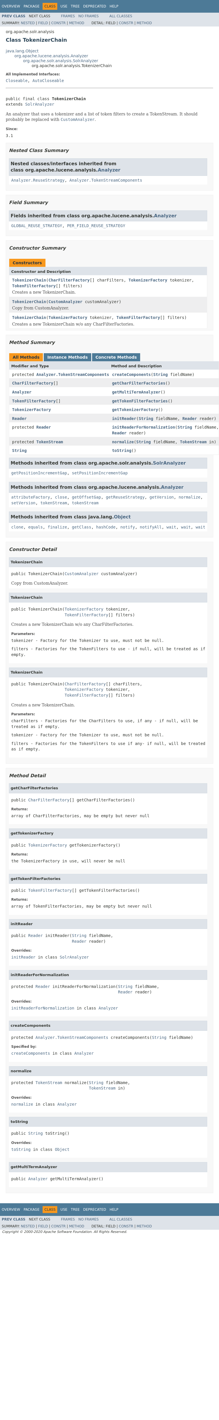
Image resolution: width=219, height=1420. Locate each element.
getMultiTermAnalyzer (136, 392)
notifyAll (151, 527)
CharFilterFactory (68, 280)
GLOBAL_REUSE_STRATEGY (36, 225)
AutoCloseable (48, 80)
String (160, 374)
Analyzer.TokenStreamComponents (105, 180)
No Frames (88, 16)
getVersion (161, 497)
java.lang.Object (22, 51)
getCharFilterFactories (138, 383)
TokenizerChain (29, 280)
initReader (124, 418)
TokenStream (49, 442)
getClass (81, 527)
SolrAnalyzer (39, 104)
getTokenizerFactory (135, 409)
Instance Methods (67, 357)
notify (127, 527)
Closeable (17, 80)
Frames (68, 16)
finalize (57, 527)
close (61, 497)
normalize (123, 442)
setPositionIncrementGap (100, 473)
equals (35, 527)
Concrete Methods (116, 357)
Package (31, 6)
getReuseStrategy (125, 497)
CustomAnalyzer (65, 301)
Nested (28, 23)
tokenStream (53, 503)
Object (122, 517)
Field (43, 23)
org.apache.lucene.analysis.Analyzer (51, 56)
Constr (58, 23)
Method (76, 23)
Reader (19, 418)
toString (121, 450)
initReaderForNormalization (143, 427)
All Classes (120, 16)
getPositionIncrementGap (39, 473)
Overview (11, 6)
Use (63, 6)
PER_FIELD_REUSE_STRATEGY (96, 225)
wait (171, 527)
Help (114, 6)
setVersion (23, 503)
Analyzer (109, 170)
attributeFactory (30, 497)
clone (17, 527)
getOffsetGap (86, 497)
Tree (75, 6)
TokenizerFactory (148, 280)
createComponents (131, 374)
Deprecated (94, 6)
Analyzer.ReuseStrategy (37, 180)
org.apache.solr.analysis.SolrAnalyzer (60, 60)
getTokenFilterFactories (140, 401)
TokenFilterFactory (34, 286)
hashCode (105, 527)
